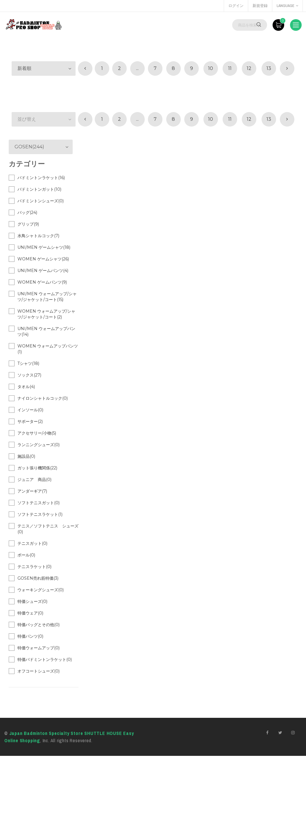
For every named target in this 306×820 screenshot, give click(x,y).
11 (230, 68)
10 (210, 68)
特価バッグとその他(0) (38, 624)
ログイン (236, 5)
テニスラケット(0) (34, 566)
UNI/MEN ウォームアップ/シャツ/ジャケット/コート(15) (47, 296)
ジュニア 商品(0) (34, 479)
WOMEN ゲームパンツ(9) (42, 282)
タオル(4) (26, 386)
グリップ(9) (28, 224)
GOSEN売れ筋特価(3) (37, 578)
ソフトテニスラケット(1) (39, 514)
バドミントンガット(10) (39, 189)
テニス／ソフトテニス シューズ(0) (47, 528)
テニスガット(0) (32, 543)
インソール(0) (30, 409)
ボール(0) (26, 555)
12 (249, 68)
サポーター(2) (30, 421)
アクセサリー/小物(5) (36, 433)
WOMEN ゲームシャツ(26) (43, 259)
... (137, 68)
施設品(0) (26, 456)
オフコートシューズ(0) (38, 671)
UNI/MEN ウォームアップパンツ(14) (46, 331)
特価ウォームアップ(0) (38, 647)
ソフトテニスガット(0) (38, 502)
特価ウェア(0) (30, 613)
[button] (44, 68)
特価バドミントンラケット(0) (44, 659)
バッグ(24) (27, 212)
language (287, 5)
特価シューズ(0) (32, 601)
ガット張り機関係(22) (37, 468)
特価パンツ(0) (30, 636)
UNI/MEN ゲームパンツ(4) (42, 270)
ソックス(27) (29, 375)
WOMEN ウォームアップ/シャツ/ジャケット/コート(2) (46, 314)
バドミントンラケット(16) (41, 177)
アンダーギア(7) (32, 491)
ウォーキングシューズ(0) (40, 589)
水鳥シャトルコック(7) (38, 235)
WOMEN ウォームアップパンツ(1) (47, 348)
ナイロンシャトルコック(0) (42, 398)
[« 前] (85, 68)
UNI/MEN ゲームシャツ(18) (43, 247)
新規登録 (260, 5)
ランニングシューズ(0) (38, 444)
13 (268, 68)
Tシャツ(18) (28, 363)
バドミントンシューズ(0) (40, 200)
